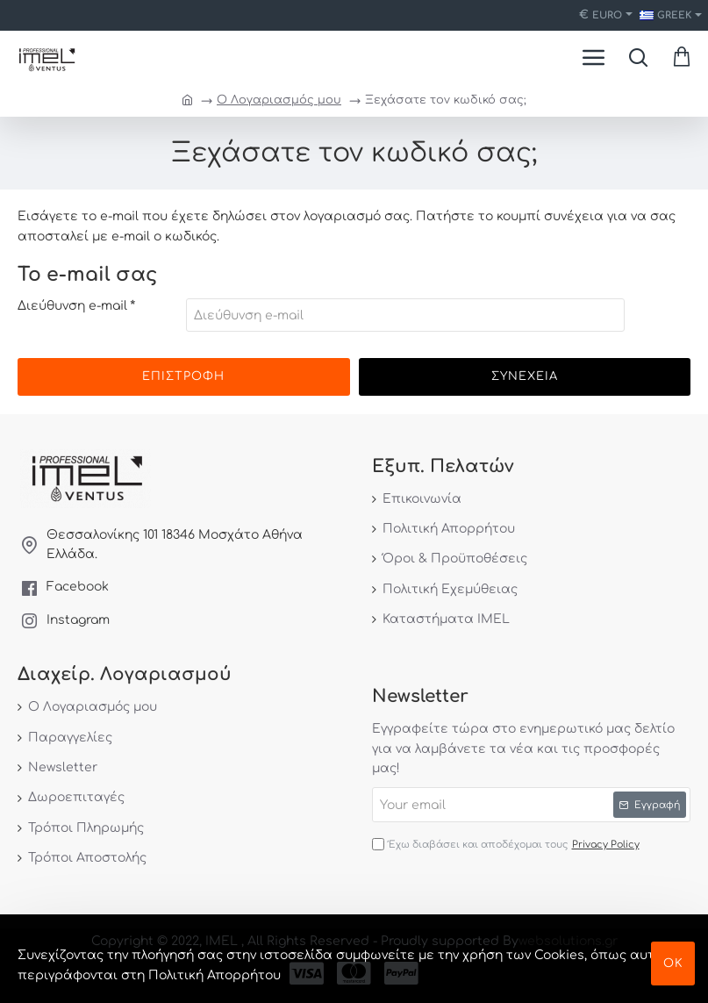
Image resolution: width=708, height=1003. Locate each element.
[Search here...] (637, 57)
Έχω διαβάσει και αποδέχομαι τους (507, 845)
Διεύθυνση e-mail (72, 305)
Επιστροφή (183, 376)
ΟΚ (673, 963)
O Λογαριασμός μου (279, 100)
